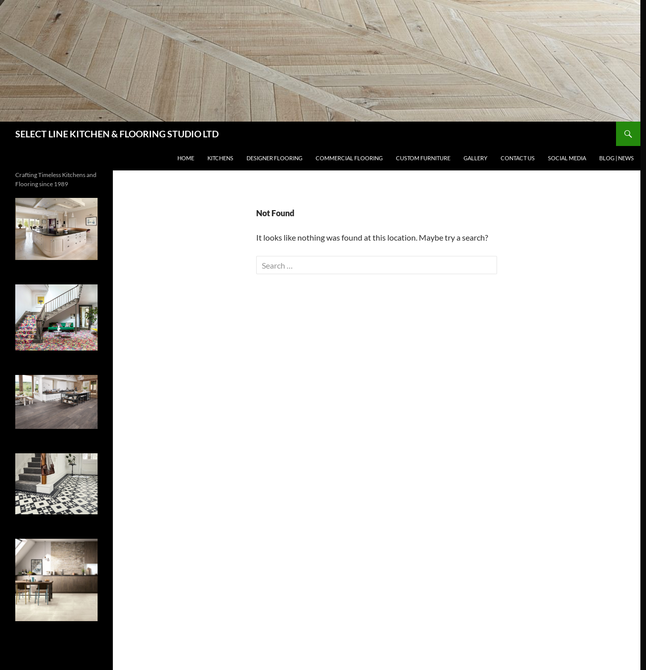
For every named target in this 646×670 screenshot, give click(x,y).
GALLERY (475, 158)
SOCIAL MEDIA (567, 158)
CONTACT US (518, 158)
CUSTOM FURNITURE (423, 158)
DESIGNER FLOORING (274, 158)
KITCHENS (220, 158)
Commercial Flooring (349, 158)
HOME (185, 158)
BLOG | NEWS (616, 158)
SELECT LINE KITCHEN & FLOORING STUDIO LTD (117, 133)
